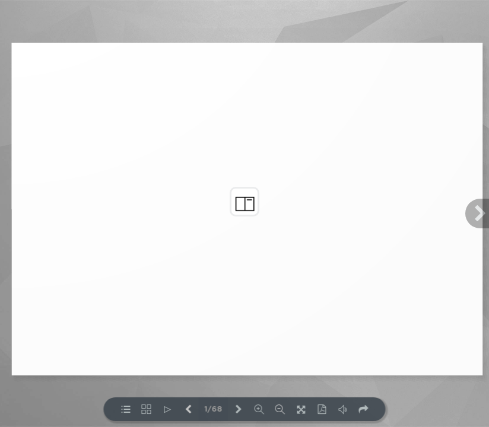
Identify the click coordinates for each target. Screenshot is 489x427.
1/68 (214, 409)
